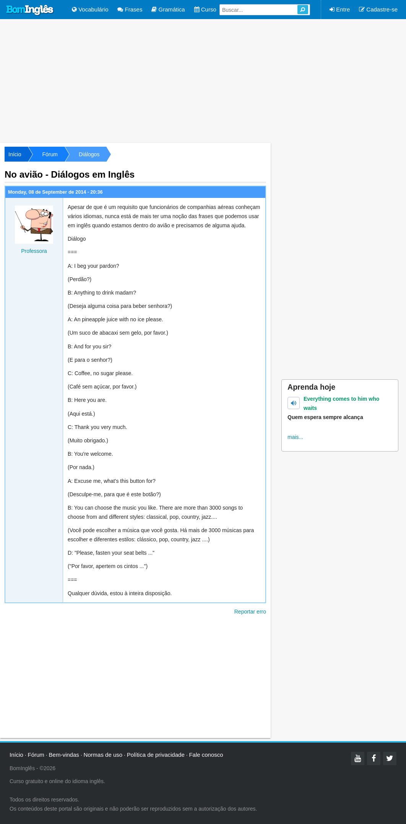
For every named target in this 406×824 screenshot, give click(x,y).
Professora (34, 251)
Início (14, 154)
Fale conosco (206, 754)
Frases (129, 9)
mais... (295, 437)
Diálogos (89, 154)
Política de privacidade (156, 754)
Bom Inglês (30, 10)
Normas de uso (102, 754)
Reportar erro (250, 612)
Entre (340, 9)
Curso (205, 9)
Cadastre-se (378, 9)
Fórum (49, 154)
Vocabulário (90, 9)
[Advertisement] (203, 80)
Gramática (168, 9)
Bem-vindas (64, 754)
